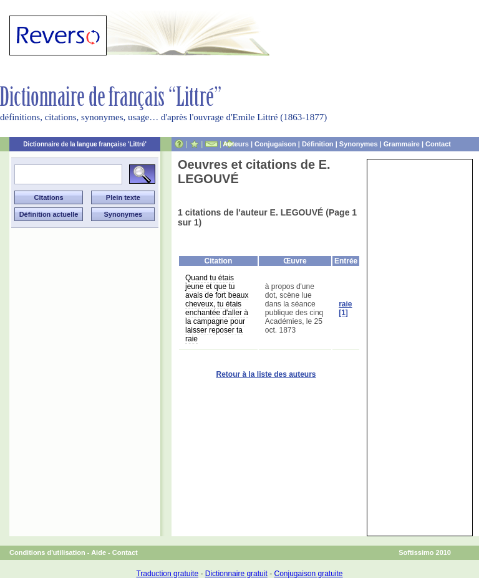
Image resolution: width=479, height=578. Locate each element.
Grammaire (402, 144)
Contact (438, 144)
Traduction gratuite (167, 573)
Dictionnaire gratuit (236, 573)
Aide (98, 552)
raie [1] (345, 308)
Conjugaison (275, 144)
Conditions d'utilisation (47, 552)
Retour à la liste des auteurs (266, 374)
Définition (318, 144)
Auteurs (236, 144)
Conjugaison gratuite (308, 573)
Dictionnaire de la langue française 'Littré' (85, 144)
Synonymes (358, 144)
